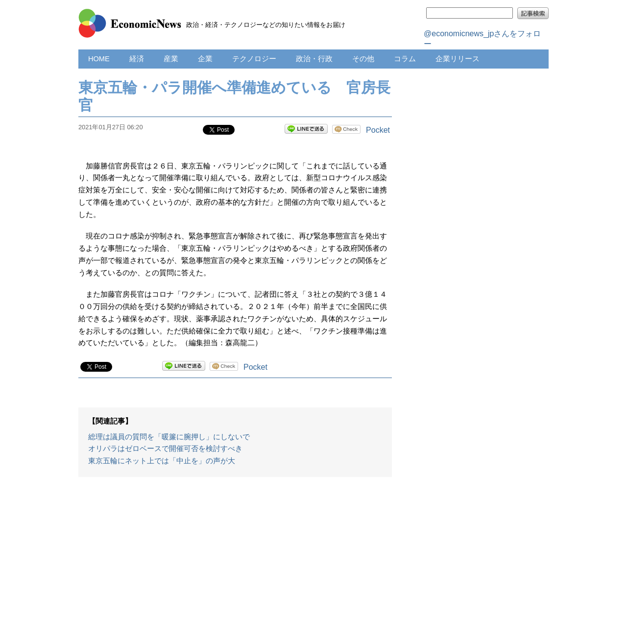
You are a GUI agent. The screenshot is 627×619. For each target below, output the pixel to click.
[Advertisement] (235, 553)
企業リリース (457, 59)
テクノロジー (254, 59)
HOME (99, 59)
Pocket (378, 130)
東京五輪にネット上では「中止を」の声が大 (161, 461)
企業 (205, 59)
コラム (405, 59)
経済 (136, 59)
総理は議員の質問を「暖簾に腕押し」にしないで (169, 437)
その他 (363, 59)
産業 (171, 59)
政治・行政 (314, 59)
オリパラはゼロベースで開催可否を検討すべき (165, 448)
